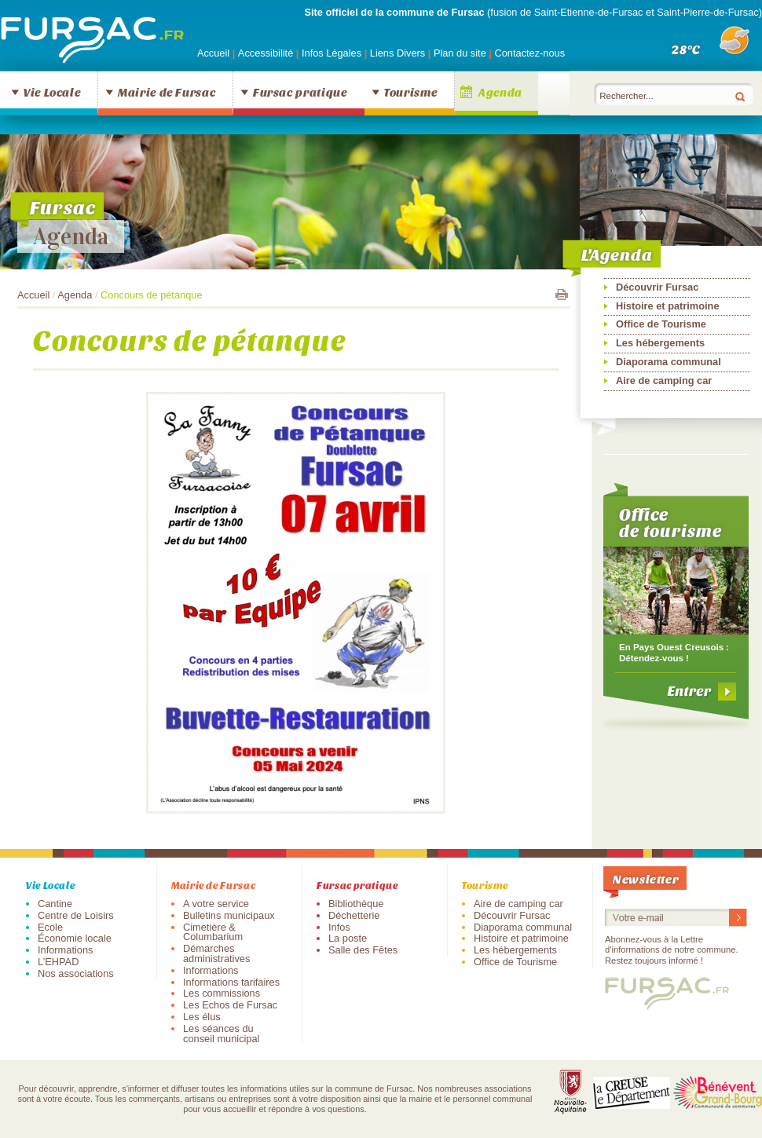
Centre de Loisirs (76, 915)
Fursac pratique (300, 92)
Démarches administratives (216, 953)
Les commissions (221, 993)
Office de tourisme (670, 522)
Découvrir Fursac (657, 287)
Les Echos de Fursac (230, 1005)
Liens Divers (397, 53)
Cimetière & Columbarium (213, 932)
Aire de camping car (664, 380)
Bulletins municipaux (229, 915)
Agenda (500, 92)
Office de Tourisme (661, 324)
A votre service (216, 903)
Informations (65, 950)
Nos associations (76, 973)
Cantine (55, 903)
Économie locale (75, 938)
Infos (339, 927)
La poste (347, 938)
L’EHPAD (58, 962)
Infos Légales (333, 53)
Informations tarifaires (231, 982)
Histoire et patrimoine (668, 306)
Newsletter (646, 878)
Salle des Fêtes (362, 950)
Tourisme (410, 92)
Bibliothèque (355, 903)
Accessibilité (267, 53)
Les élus (202, 1017)
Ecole (50, 927)
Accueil (213, 53)
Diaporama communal (668, 362)
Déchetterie (353, 915)
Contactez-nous (529, 53)
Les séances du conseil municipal (221, 1034)
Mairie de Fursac (166, 92)
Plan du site (460, 53)
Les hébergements (660, 343)
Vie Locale (52, 92)
